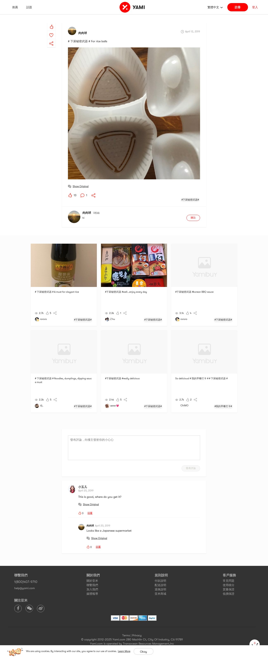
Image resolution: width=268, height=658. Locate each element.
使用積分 (228, 585)
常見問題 (228, 580)
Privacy (137, 635)
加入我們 (92, 589)
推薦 (15, 7)
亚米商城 (160, 593)
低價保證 (228, 593)
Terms (126, 635)
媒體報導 (92, 593)
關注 (193, 217)
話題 (29, 7)
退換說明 (160, 589)
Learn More (124, 651)
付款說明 (160, 580)
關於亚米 (92, 580)
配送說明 (160, 585)
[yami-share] (51, 39)
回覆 (90, 513)
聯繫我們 (92, 585)
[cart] (254, 644)
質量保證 (228, 589)
